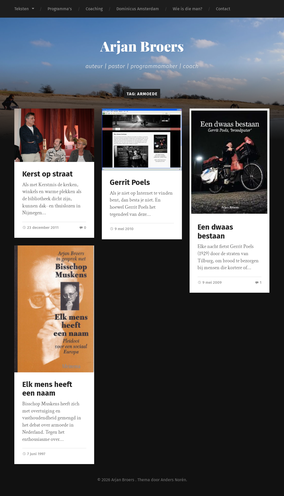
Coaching (94, 8)
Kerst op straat (47, 174)
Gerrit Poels (130, 182)
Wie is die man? (187, 8)
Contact (223, 8)
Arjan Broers (142, 46)
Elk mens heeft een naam (47, 389)
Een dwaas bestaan (215, 232)
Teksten (21, 8)
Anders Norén (173, 479)
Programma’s (60, 8)
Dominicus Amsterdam (137, 8)
